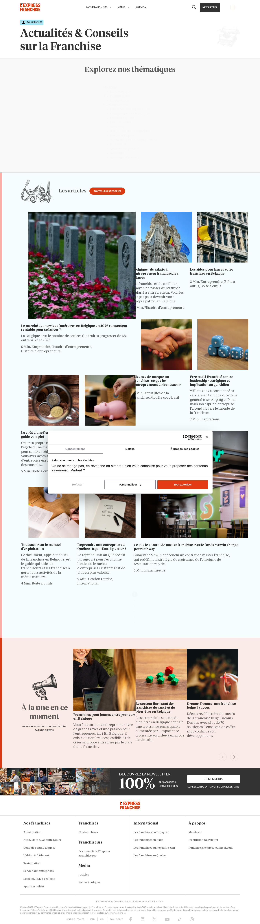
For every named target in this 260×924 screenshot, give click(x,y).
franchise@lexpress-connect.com (211, 848)
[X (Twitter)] (154, 919)
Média (121, 7)
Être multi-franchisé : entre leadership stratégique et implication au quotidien (211, 381)
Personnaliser (130, 484)
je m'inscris (213, 779)
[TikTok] (179, 919)
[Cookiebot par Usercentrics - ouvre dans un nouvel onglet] (185, 437)
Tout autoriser (183, 484)
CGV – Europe (116, 919)
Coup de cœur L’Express (39, 848)
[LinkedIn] (142, 919)
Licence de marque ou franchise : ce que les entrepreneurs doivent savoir (157, 381)
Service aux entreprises (38, 871)
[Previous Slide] (223, 757)
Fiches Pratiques (89, 882)
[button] (193, 7)
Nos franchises (97, 7)
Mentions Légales (75, 919)
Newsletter (209, 7)
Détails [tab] (130, 448)
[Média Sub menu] (128, 7)
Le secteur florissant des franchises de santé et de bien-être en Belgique (155, 707)
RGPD (92, 919)
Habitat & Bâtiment (36, 855)
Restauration (31, 863)
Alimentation (32, 832)
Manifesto (195, 832)
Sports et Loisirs (34, 886)
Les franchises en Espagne (151, 832)
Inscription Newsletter (203, 840)
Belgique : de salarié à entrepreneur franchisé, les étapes (156, 273)
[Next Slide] (234, 757)
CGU (102, 919)
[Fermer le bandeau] (207, 437)
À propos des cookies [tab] (185, 448)
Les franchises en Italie (148, 840)
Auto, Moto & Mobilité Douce (42, 840)
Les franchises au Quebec (150, 855)
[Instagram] (192, 919)
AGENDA (140, 7)
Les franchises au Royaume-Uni (154, 848)
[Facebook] (130, 919)
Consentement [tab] (75, 448)
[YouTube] (167, 919)
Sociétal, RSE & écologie (39, 879)
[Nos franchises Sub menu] (110, 7)
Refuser (77, 484)
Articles (84, 875)
